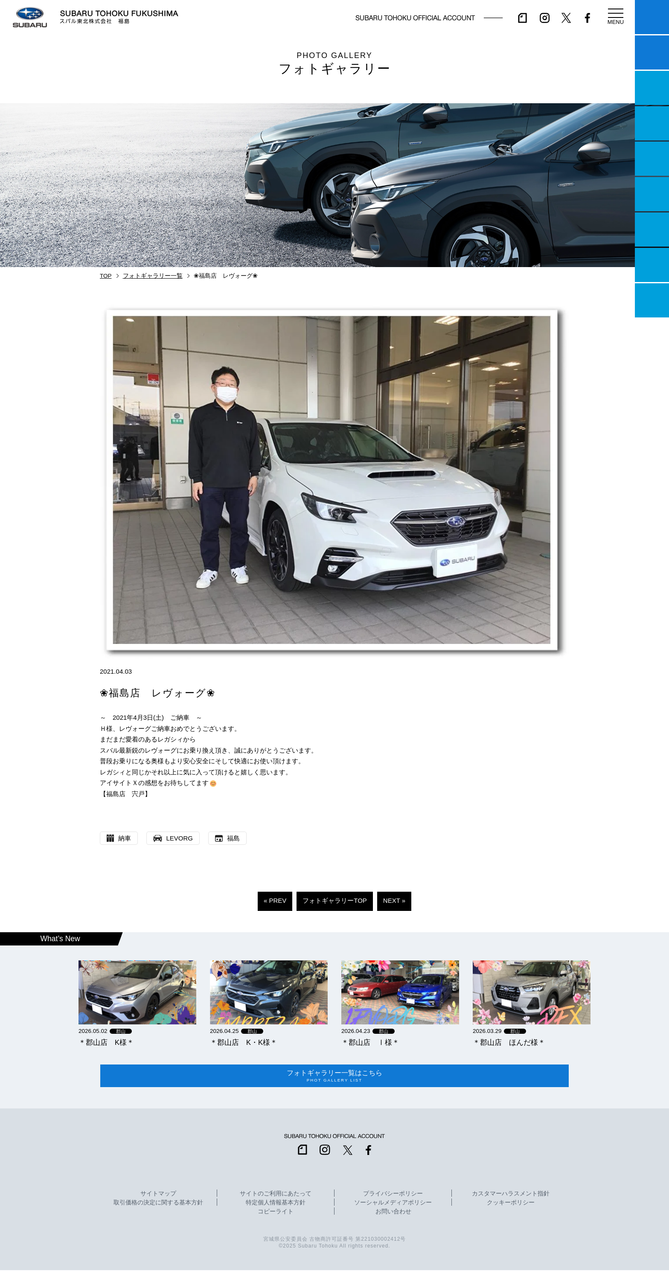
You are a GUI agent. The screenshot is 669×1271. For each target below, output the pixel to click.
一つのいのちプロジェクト (652, 88)
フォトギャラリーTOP (335, 900)
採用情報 (652, 300)
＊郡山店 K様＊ (106, 1042)
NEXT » (394, 900)
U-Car (652, 194)
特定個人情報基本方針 (275, 1204)
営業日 (652, 123)
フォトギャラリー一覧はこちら (334, 1076)
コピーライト (276, 1213)
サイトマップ (158, 1195)
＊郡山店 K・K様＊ (243, 1042)
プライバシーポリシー (393, 1195)
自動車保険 (652, 229)
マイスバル (652, 17)
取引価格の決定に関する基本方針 (158, 1204)
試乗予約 (652, 52)
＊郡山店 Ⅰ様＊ (370, 1042)
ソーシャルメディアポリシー (393, 1204)
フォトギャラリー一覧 (153, 276)
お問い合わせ (393, 1213)
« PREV (275, 900)
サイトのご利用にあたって (275, 1195)
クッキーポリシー (511, 1204)
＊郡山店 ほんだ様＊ (509, 1042)
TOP (106, 276)
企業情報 (652, 265)
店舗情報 (652, 159)
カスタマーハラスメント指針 (511, 1195)
